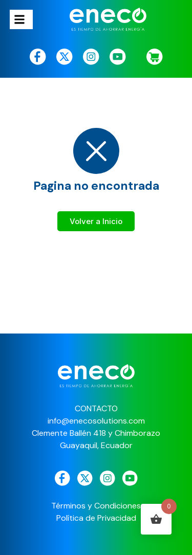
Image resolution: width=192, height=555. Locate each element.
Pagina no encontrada (96, 185)
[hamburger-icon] (21, 19)
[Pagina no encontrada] (96, 151)
